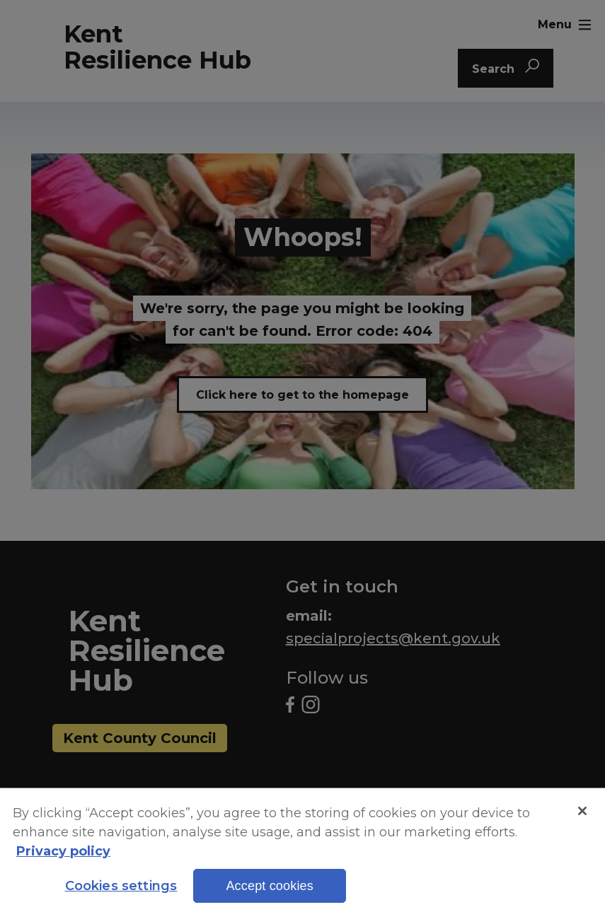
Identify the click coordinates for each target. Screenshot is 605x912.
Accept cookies (269, 894)
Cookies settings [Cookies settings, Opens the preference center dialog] (121, 894)
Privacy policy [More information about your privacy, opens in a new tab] (63, 859)
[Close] (582, 819)
